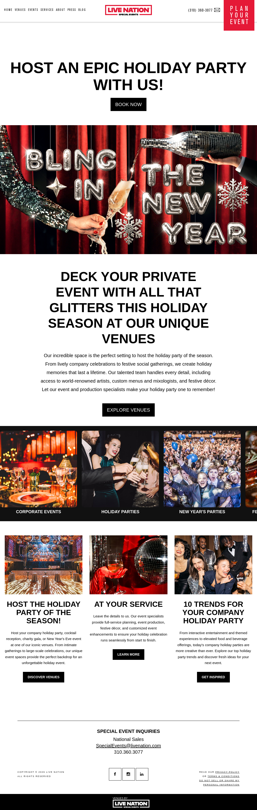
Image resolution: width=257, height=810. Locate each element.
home (8, 10)
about (60, 10)
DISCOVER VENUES (44, 677)
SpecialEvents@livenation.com (128, 745)
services (47, 10)
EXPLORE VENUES (128, 410)
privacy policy (227, 772)
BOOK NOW (128, 104)
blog (82, 10)
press (72, 10)
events (33, 10)
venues (20, 10)
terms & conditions (224, 776)
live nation (55, 772)
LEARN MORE (128, 654)
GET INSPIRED (213, 677)
